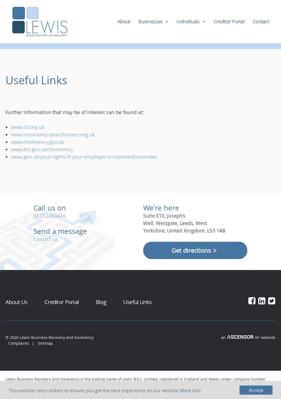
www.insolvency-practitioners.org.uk (53, 134)
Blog (101, 302)
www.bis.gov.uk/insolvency (42, 149)
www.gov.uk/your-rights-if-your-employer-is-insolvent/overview (84, 156)
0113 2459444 (49, 215)
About (123, 21)
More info (190, 390)
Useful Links (137, 302)
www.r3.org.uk (27, 127)
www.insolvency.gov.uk (37, 142)
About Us (16, 302)
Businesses (150, 21)
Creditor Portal (229, 21)
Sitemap (45, 343)
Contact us (45, 239)
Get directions (195, 250)
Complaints (18, 343)
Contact (261, 21)
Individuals (187, 21)
